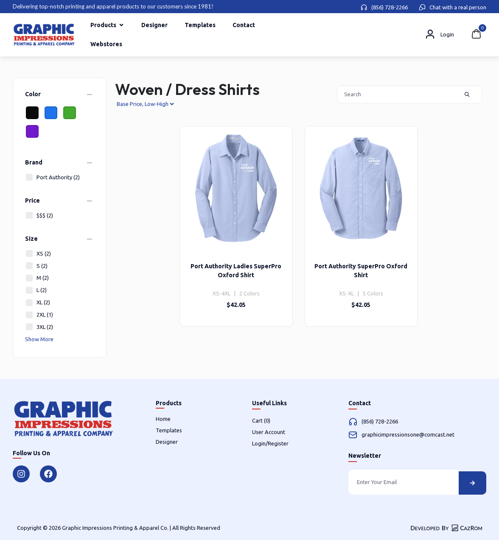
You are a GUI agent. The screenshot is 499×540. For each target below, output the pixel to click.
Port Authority (52, 177)
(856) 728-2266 (389, 7)
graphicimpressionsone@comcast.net (408, 434)
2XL (39, 314)
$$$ (39, 215)
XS (38, 253)
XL (37, 302)
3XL (39, 327)
